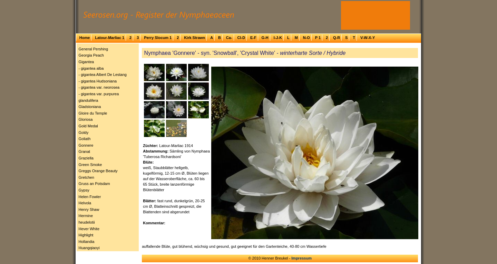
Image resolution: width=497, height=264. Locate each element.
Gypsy (84, 190)
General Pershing (93, 49)
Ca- (229, 38)
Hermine (86, 216)
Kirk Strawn (194, 38)
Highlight (86, 235)
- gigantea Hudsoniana (98, 81)
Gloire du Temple (93, 113)
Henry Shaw (89, 209)
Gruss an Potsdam (94, 184)
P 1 (318, 38)
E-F (253, 38)
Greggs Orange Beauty (98, 171)
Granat (84, 151)
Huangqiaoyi (89, 248)
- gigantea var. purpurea (99, 94)
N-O (306, 38)
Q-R (336, 38)
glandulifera (88, 100)
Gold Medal (88, 126)
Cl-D (241, 38)
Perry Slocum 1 (158, 38)
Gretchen (86, 177)
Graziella (86, 158)
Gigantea (86, 62)
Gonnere (86, 145)
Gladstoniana (90, 107)
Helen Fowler (90, 197)
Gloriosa (86, 119)
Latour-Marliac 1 (109, 38)
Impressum (301, 258)
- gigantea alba (91, 68)
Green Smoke (90, 165)
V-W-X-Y (367, 38)
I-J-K (278, 38)
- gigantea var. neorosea (99, 87)
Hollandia (87, 241)
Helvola (85, 203)
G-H (265, 38)
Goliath (85, 139)
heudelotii (87, 222)
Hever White (89, 229)
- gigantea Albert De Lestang (103, 74)
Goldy (84, 132)
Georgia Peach (91, 55)
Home (84, 38)
